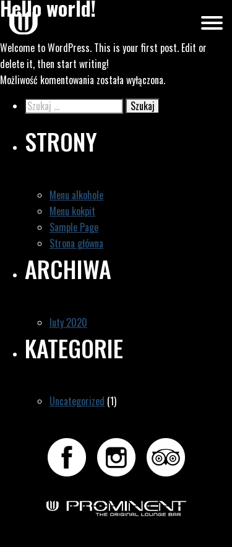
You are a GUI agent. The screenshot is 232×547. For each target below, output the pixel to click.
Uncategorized (77, 401)
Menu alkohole (76, 194)
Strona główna (76, 243)
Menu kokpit (72, 211)
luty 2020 (68, 322)
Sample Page (73, 227)
